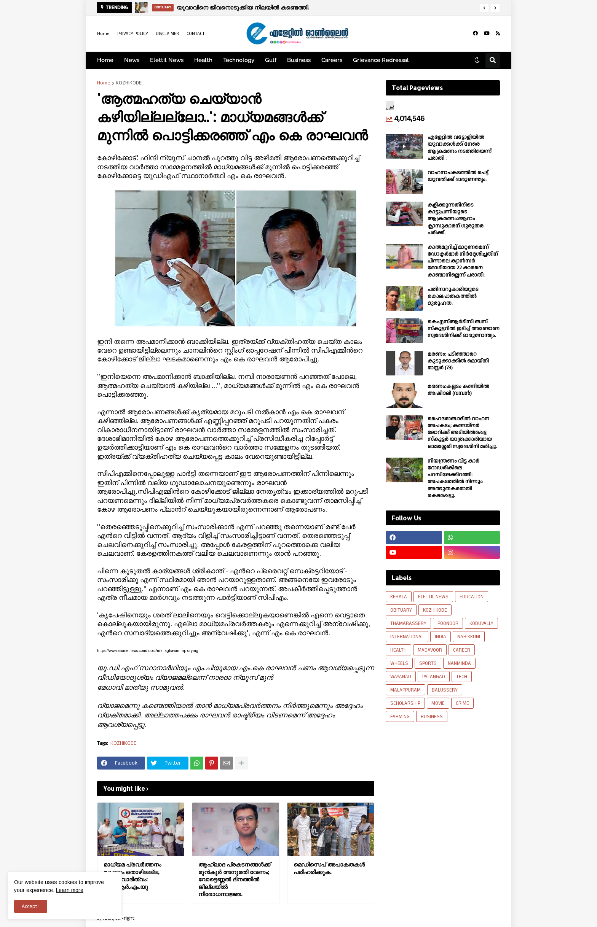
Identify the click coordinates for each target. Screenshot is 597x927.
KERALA (398, 596)
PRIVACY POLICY (132, 33)
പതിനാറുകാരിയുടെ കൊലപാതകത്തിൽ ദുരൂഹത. (453, 296)
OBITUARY (401, 610)
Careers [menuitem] (331, 60)
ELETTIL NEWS (433, 596)
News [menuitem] (131, 60)
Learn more (69, 890)
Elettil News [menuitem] (167, 60)
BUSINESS (432, 716)
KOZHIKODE (129, 83)
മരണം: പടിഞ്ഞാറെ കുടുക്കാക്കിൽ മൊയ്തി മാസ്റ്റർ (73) (458, 361)
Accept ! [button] (31, 906)
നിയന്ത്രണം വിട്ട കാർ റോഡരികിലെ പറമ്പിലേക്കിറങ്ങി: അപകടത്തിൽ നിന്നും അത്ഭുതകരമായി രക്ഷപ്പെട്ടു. (455, 478)
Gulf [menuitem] (270, 60)
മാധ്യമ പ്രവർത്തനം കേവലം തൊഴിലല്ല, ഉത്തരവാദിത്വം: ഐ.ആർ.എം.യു (132, 875)
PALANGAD (433, 676)
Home (103, 33)
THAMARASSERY (408, 623)
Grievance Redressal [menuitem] (381, 60)
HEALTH (398, 650)
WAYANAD (400, 676)
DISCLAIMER (167, 33)
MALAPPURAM (405, 690)
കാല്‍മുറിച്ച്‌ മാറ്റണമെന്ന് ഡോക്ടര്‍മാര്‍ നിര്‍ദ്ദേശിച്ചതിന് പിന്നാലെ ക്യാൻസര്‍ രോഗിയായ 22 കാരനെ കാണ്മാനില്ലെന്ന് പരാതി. (463, 261)
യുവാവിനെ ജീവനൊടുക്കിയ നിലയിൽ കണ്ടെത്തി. (243, 7)
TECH (461, 676)
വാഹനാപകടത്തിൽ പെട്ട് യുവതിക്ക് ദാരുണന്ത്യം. (458, 176)
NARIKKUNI (468, 636)
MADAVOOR (430, 650)
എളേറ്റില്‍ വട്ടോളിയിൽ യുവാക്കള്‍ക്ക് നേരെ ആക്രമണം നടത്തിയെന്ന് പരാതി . (460, 148)
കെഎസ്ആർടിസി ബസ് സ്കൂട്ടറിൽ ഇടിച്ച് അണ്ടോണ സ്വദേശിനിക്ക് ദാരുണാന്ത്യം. (464, 328)
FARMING (400, 716)
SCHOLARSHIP (405, 703)
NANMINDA (459, 663)
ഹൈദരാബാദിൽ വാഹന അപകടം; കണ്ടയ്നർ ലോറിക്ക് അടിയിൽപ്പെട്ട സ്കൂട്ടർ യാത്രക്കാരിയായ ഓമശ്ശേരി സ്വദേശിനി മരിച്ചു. (462, 432)
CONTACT (196, 33)
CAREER (461, 650)
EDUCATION (472, 596)
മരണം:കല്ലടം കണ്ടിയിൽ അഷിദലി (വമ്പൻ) (458, 390)
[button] (484, 8)
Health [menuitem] (203, 60)
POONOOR (447, 623)
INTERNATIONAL (407, 636)
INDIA (440, 636)
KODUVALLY (481, 623)
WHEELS (399, 663)
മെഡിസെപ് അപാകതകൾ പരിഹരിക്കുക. (329, 868)
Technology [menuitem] (238, 60)
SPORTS (428, 663)
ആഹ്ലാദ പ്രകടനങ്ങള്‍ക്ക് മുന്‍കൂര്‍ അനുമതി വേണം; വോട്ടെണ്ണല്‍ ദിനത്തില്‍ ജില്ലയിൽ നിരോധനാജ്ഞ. (234, 879)
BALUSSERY (445, 690)
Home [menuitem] (105, 60)
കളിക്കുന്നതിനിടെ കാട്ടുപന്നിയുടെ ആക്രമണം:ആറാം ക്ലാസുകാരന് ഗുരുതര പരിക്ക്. (456, 219)
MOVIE (438, 703)
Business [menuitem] (299, 60)
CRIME (462, 703)
